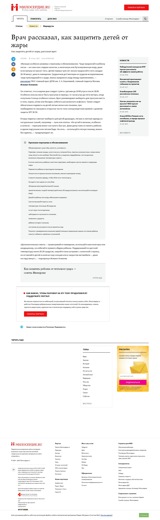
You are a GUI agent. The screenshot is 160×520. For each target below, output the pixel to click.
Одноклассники (87, 456)
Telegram (84, 447)
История (86, 364)
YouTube (84, 459)
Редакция (58, 450)
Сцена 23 (58, 492)
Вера (85, 356)
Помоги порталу (136, 7)
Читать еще (97, 278)
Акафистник (59, 483)
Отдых (85, 389)
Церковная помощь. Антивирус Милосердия (132, 488)
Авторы (57, 453)
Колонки (86, 367)
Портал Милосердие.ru (62, 447)
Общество (86, 385)
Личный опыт (88, 374)
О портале (109, 19)
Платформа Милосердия (126, 453)
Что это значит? (106, 515)
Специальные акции (124, 467)
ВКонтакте (85, 453)
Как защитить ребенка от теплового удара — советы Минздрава (50, 270)
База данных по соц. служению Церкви (131, 497)
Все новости (125, 133)
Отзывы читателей (61, 465)
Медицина (86, 378)
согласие (137, 387)
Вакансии (58, 456)
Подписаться (133, 382)
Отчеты (84, 485)
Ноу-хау (86, 382)
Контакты (58, 474)
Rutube (84, 462)
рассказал (25, 81)
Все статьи (87, 403)
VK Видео (85, 465)
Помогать (36, 18)
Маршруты (48, 26)
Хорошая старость (124, 476)
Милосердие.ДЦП (124, 485)
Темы (56, 462)
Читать (20, 18)
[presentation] (133, 376)
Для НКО (52, 18)
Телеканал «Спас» (61, 489)
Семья (85, 392)
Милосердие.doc (123, 482)
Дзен (83, 450)
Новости (33, 26)
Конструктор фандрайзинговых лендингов (132, 450)
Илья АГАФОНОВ (48, 58)
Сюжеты (57, 459)
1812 (119, 470)
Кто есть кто (87, 371)
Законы (85, 360)
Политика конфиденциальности (92, 482)
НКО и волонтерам (61, 468)
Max (83, 468)
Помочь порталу (35, 314)
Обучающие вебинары (125, 447)
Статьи (19, 26)
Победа (120, 473)
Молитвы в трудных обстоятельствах (130, 479)
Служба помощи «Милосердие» (127, 19)
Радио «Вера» (59, 486)
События (86, 396)
